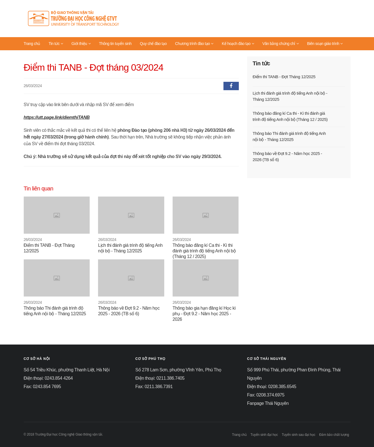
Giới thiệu (81, 43)
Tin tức (56, 43)
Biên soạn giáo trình (325, 43)
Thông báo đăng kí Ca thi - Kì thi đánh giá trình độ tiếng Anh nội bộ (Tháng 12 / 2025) (204, 251)
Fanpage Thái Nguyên (268, 403)
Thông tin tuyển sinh (115, 43)
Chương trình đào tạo (194, 43)
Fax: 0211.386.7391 (154, 386)
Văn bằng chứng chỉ (280, 43)
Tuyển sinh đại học (264, 435)
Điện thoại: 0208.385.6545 (271, 386)
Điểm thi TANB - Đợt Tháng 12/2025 (284, 76)
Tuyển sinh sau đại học (298, 435)
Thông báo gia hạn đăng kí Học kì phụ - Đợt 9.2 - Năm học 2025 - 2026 (204, 314)
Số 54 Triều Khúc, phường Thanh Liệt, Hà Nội (67, 369)
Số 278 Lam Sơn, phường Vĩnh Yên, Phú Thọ (178, 369)
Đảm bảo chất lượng (334, 435)
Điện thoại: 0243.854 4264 (48, 378)
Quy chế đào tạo (153, 43)
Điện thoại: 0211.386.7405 (160, 378)
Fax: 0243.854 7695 (42, 386)
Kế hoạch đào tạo (238, 43)
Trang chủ (32, 43)
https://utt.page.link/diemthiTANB (57, 117)
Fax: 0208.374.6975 (266, 395)
